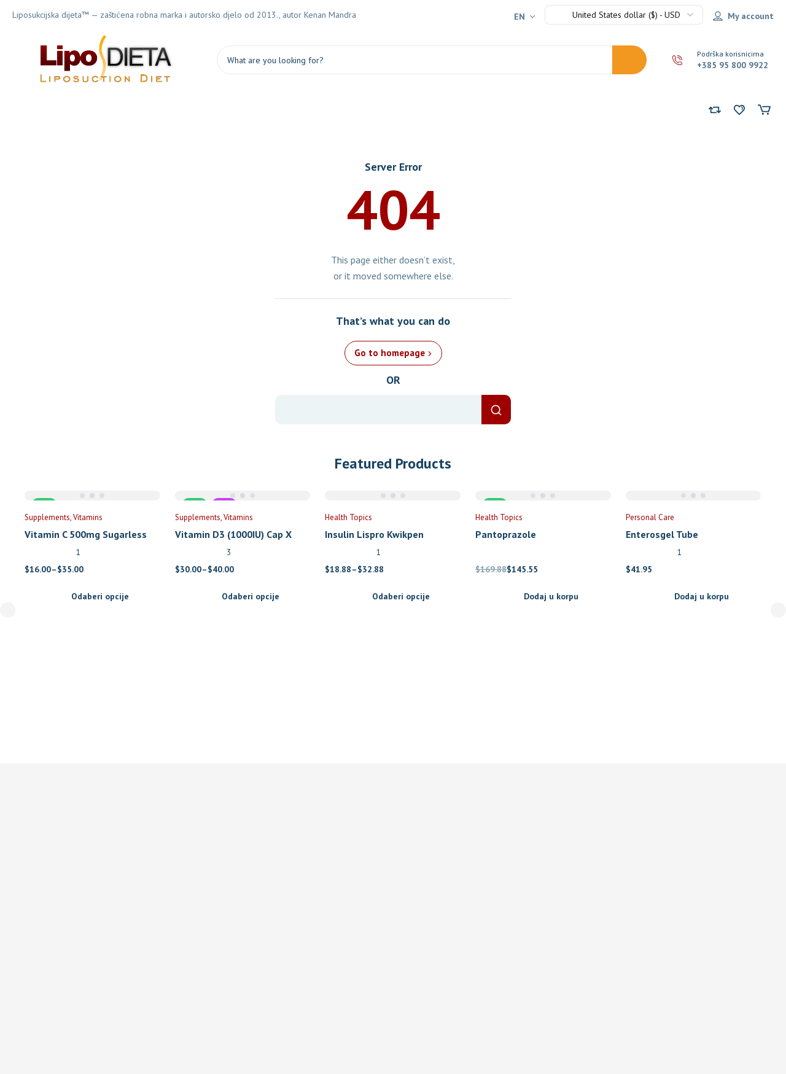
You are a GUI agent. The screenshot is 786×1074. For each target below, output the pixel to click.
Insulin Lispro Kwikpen (374, 534)
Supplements (47, 517)
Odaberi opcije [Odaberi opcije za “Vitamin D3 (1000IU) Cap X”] (250, 596)
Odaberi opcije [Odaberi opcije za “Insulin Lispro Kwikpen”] (401, 596)
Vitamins (88, 517)
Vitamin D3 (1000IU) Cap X (233, 534)
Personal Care (650, 517)
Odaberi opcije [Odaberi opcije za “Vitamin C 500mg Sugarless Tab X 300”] (100, 596)
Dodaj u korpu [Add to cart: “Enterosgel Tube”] (701, 596)
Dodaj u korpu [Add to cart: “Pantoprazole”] (551, 596)
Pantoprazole (505, 534)
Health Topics (348, 517)
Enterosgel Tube (662, 534)
